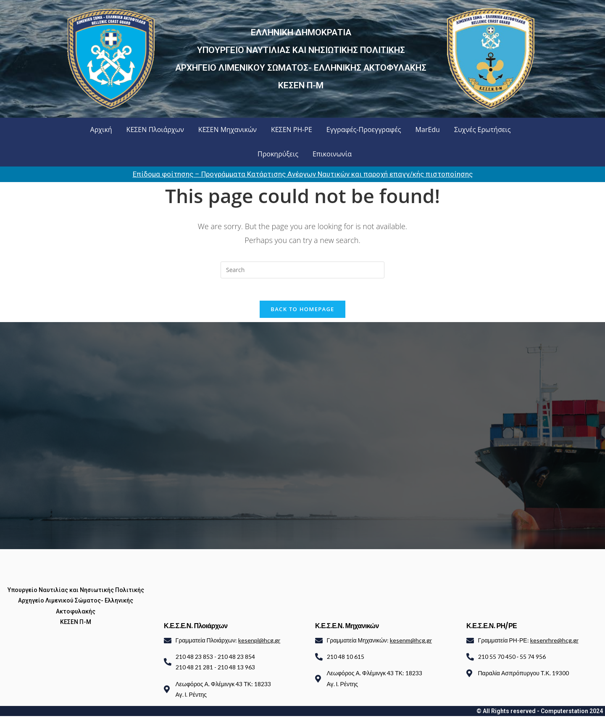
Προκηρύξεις (278, 154)
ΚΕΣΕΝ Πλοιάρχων (155, 129)
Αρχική (101, 129)
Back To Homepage (302, 312)
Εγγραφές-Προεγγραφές (363, 129)
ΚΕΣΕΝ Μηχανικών (227, 129)
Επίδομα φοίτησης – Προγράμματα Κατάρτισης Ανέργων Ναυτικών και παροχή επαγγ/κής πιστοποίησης (303, 174)
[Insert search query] (302, 270)
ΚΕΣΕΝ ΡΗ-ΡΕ (291, 129)
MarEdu (428, 129)
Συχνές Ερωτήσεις (482, 129)
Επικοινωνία (332, 154)
